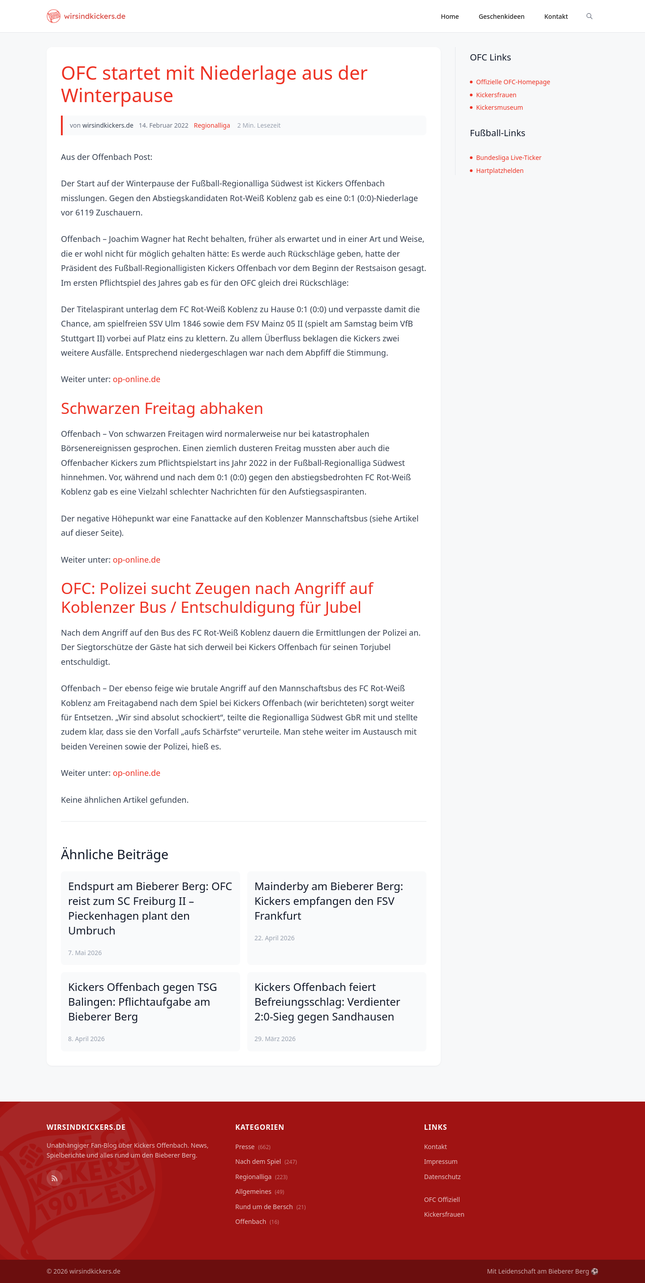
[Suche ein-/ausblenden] (589, 16)
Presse (253, 1146)
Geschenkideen (502, 16)
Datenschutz (442, 1176)
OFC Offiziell (442, 1199)
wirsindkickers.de (107, 125)
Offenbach (257, 1221)
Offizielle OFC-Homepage (510, 81)
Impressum (441, 1161)
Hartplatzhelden (497, 170)
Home (450, 16)
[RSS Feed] (55, 1178)
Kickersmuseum (496, 107)
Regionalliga (212, 125)
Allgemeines (259, 1191)
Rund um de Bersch (270, 1206)
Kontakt (556, 16)
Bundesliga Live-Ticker (506, 157)
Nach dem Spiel (266, 1161)
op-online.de (136, 379)
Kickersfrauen (493, 94)
